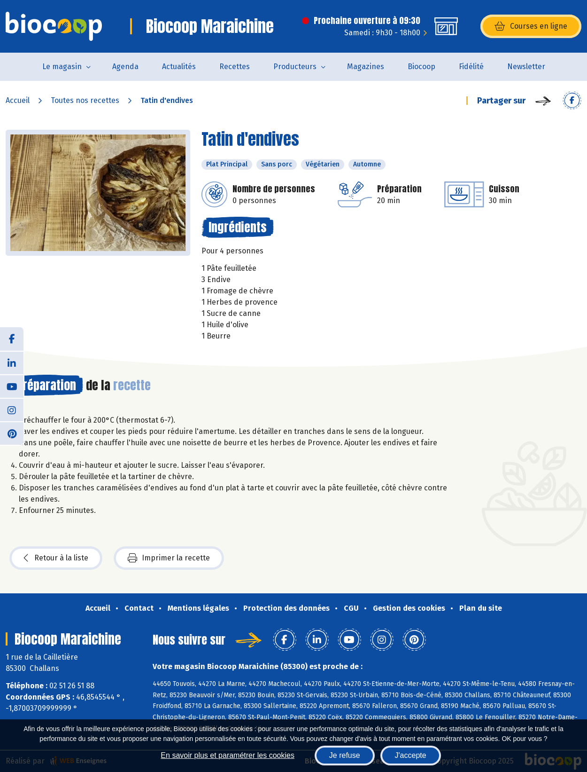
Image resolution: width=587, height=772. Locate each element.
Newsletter (526, 66)
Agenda (125, 66)
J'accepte (410, 755)
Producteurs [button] (295, 66)
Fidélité (471, 66)
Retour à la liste (55, 558)
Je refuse (344, 755)
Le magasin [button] (62, 66)
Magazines (365, 66)
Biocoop (421, 66)
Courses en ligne (530, 26)
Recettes (234, 66)
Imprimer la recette (169, 558)
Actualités (179, 66)
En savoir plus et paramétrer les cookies (227, 755)
